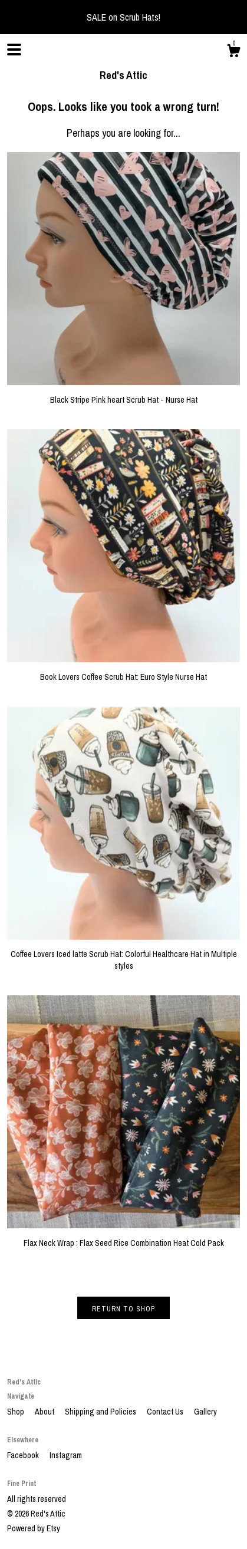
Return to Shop (123, 1309)
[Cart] (233, 52)
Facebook (24, 1455)
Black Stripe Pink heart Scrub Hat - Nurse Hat (123, 394)
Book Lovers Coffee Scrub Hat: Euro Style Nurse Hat (123, 671)
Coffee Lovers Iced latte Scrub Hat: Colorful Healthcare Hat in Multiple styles (123, 954)
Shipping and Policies (101, 1411)
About (45, 1411)
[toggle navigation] (14, 49)
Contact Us (166, 1411)
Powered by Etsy (33, 1528)
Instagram (66, 1455)
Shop (16, 1411)
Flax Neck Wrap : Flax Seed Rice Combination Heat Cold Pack (123, 1237)
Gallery (205, 1411)
